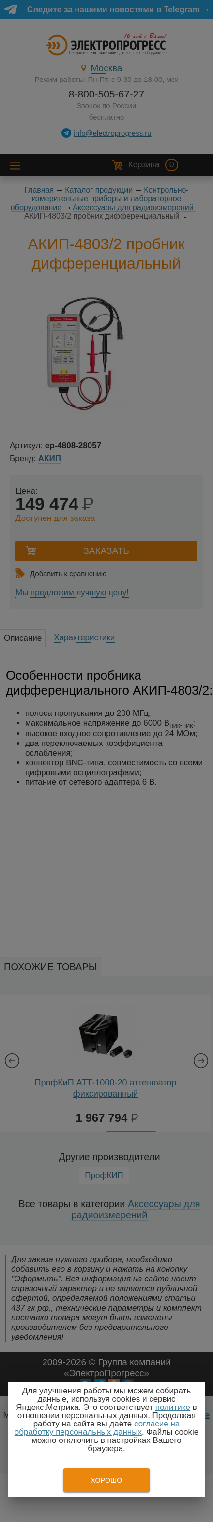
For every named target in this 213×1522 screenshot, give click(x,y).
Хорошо (106, 1480)
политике (172, 1407)
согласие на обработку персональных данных (97, 1428)
